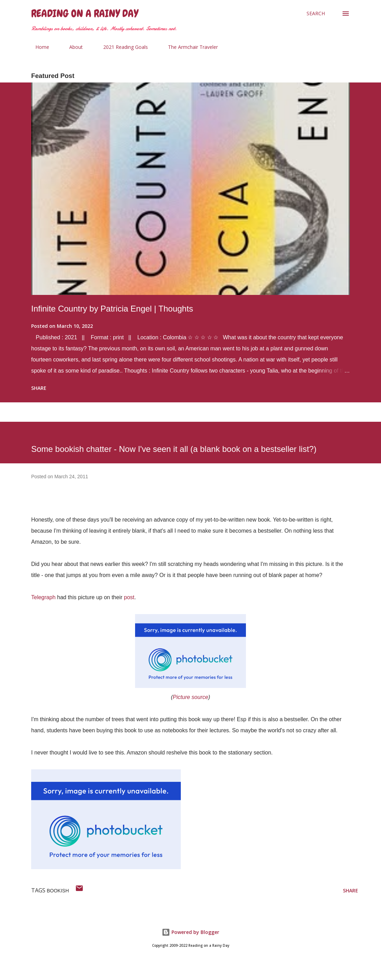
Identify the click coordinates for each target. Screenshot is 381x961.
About (72, 47)
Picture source (190, 697)
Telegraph (43, 597)
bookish (58, 890)
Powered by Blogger (190, 932)
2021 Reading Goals (121, 47)
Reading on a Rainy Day (84, 13)
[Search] (316, 13)
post (129, 597)
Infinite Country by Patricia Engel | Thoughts (112, 308)
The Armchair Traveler (189, 47)
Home (38, 47)
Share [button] (38, 388)
